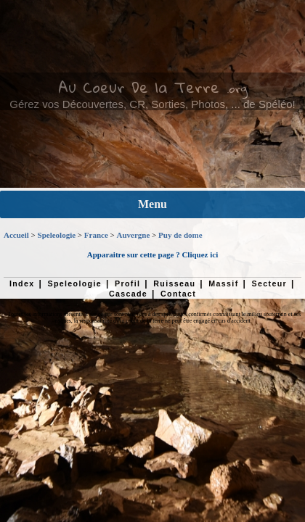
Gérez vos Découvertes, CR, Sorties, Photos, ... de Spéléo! (152, 104)
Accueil (16, 235)
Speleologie (57, 235)
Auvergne (133, 235)
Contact (178, 293)
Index (22, 283)
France (96, 235)
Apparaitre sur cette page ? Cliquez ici (152, 254)
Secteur (269, 283)
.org (237, 88)
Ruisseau (174, 283)
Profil (127, 283)
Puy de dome (180, 235)
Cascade (128, 293)
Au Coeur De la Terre (138, 87)
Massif (223, 283)
